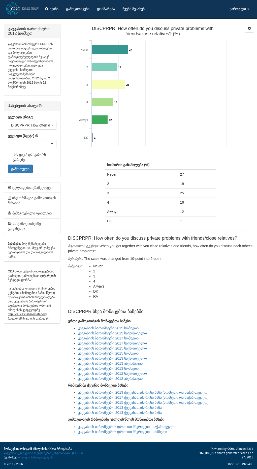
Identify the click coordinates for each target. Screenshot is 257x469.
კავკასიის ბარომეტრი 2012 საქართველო (112, 373)
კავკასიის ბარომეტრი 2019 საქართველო (112, 333)
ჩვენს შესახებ (133, 9)
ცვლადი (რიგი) (20, 117)
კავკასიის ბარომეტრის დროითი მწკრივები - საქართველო (126, 427)
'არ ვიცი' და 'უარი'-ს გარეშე (27, 157)
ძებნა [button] (51, 9)
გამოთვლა (20, 169)
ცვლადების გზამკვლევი (30, 187)
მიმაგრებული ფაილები (30, 213)
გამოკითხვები (77, 9)
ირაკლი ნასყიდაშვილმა (35, 457)
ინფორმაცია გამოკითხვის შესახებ (32, 200)
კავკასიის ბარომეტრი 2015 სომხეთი (108, 353)
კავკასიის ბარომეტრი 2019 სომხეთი (108, 328)
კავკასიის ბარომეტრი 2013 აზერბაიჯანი (111, 363)
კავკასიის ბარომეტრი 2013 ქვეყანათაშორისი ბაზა (120, 407)
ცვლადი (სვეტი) (21, 136)
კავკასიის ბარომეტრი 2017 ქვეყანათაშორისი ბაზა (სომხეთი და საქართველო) (143, 397)
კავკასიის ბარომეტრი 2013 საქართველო (112, 358)
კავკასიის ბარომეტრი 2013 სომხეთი (108, 368)
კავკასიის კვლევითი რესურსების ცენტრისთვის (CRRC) (43, 453)
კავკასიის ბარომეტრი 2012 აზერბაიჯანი (111, 379)
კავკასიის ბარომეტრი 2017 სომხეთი (108, 338)
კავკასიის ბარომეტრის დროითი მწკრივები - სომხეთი (122, 432)
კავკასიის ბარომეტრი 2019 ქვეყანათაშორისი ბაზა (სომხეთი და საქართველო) (143, 392)
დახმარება (106, 9)
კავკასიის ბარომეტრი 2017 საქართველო (112, 343)
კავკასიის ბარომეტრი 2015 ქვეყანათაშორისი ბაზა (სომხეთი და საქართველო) (143, 402)
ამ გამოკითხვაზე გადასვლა (24, 226)
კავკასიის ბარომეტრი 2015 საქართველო (112, 348)
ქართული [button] (239, 9)
